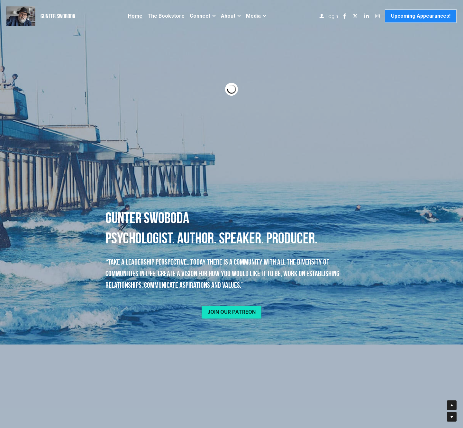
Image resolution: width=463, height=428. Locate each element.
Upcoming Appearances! (420, 16)
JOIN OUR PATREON (231, 312)
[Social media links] (344, 16)
